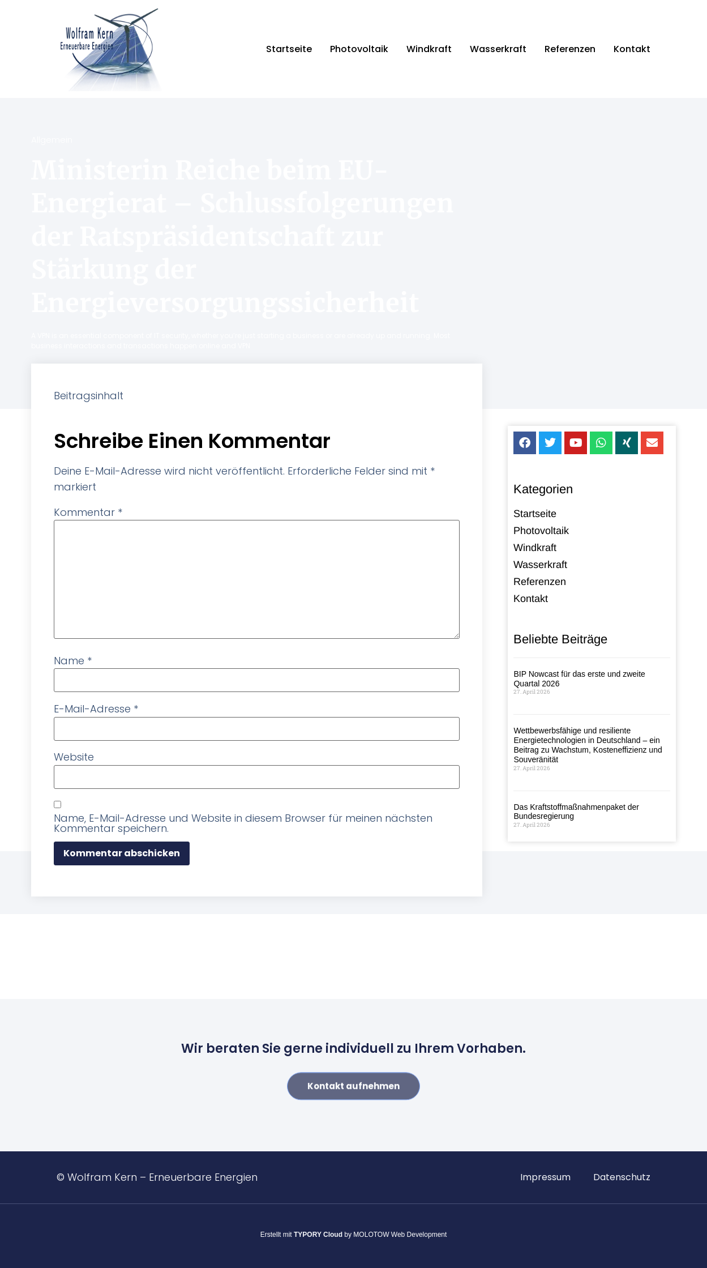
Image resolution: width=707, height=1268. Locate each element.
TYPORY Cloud (318, 1235)
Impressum (545, 1177)
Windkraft (429, 48)
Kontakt (632, 48)
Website (74, 757)
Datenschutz (621, 1177)
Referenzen (570, 48)
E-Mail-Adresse (96, 709)
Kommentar (88, 512)
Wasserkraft (498, 48)
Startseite (289, 48)
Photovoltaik (359, 48)
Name (73, 661)
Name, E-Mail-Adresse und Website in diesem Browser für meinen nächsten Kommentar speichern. (243, 823)
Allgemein (51, 140)
